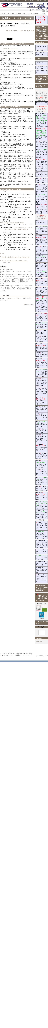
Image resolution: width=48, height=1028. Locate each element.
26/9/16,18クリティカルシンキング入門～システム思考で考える (41, 496)
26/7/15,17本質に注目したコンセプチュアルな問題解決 (41, 347)
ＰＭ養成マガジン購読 (12, 298)
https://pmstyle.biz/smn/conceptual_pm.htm (12, 222)
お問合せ (18, 655)
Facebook (39, 641)
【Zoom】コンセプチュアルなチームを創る (41, 551)
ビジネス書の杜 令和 (41, 71)
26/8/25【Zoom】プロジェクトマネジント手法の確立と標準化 (41, 472)
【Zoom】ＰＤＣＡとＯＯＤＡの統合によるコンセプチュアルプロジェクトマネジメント (41, 526)
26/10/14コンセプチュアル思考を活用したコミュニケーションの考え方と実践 (41, 514)
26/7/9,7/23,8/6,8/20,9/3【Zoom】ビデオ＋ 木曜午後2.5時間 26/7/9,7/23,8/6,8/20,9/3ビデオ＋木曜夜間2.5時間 (42, 126)
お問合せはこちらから (41, 103)
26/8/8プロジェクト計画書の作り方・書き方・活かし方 (41, 424)
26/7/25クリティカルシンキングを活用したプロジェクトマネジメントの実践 (41, 373)
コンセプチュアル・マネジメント (42, 53)
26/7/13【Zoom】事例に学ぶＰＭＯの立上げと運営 (41, 332)
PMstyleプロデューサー (42, 63)
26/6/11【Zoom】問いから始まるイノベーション (41, 168)
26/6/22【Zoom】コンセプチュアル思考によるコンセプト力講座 (41, 266)
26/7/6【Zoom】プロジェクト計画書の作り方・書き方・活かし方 (41, 308)
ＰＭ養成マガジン (42, 50)
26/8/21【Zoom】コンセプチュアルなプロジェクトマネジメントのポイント (41, 456)
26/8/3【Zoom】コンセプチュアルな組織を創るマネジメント (41, 409)
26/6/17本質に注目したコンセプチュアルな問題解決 (41, 258)
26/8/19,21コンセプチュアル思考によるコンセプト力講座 (41, 447)
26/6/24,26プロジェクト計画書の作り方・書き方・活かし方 (41, 282)
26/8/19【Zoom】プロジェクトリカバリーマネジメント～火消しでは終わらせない (41, 438)
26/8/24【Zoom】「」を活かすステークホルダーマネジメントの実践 (41, 464)
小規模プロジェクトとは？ (10, 48)
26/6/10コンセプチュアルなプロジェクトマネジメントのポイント (41, 230)
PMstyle (11, 5)
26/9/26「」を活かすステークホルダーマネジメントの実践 (41, 505)
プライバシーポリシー (8, 653)
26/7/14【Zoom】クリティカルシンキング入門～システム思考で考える (41, 339)
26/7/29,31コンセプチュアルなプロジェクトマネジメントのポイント (41, 401)
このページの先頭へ (29, 304)
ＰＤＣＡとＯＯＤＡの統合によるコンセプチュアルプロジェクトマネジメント (41, 535)
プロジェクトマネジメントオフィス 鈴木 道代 (20, 30)
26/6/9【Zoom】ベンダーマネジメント (41, 222)
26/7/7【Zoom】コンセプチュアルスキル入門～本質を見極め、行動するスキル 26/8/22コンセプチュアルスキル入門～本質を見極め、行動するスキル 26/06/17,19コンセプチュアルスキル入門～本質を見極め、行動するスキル (41, 153)
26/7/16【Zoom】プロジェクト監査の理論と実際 (41, 354)
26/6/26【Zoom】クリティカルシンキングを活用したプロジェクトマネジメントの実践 (41, 291)
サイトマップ (28, 655)
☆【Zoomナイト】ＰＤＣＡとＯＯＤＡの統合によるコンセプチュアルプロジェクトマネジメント (41, 544)
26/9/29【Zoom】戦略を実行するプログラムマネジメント (41, 180)
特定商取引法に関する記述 (25, 653)
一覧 (3, 253)
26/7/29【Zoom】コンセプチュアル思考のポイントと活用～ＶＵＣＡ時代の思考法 (41, 391)
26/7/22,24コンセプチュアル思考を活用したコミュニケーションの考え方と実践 (41, 363)
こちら (23, 181)
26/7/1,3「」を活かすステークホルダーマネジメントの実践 (41, 300)
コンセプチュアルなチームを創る (41, 557)
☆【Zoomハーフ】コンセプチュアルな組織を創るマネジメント (41, 570)
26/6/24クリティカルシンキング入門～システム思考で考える (41, 273)
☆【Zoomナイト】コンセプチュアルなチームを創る (41, 563)
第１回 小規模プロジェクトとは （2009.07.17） (16, 257)
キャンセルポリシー (7, 655)
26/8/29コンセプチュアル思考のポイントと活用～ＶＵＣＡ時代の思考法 (41, 481)
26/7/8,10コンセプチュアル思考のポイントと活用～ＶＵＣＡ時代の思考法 (41, 317)
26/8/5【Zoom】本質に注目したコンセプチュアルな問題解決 (41, 416)
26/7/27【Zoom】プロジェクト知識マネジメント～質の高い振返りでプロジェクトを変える (41, 382)
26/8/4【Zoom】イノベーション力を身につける (41, 174)
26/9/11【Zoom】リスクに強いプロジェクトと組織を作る (42, 488)
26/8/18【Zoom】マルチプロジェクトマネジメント (41, 430)
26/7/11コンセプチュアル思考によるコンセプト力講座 (41, 325)
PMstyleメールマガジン (42, 46)
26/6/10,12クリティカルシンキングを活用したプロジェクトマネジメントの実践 (41, 240)
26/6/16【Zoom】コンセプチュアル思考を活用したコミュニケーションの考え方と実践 (41, 250)
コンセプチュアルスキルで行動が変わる (16, 229)
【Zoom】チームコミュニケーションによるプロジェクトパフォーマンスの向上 (41, 578)
